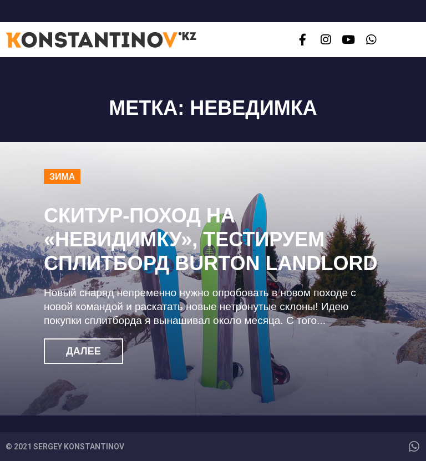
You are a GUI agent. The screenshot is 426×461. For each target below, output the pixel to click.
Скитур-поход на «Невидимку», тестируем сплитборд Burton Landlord (211, 239)
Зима (62, 176)
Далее (83, 351)
